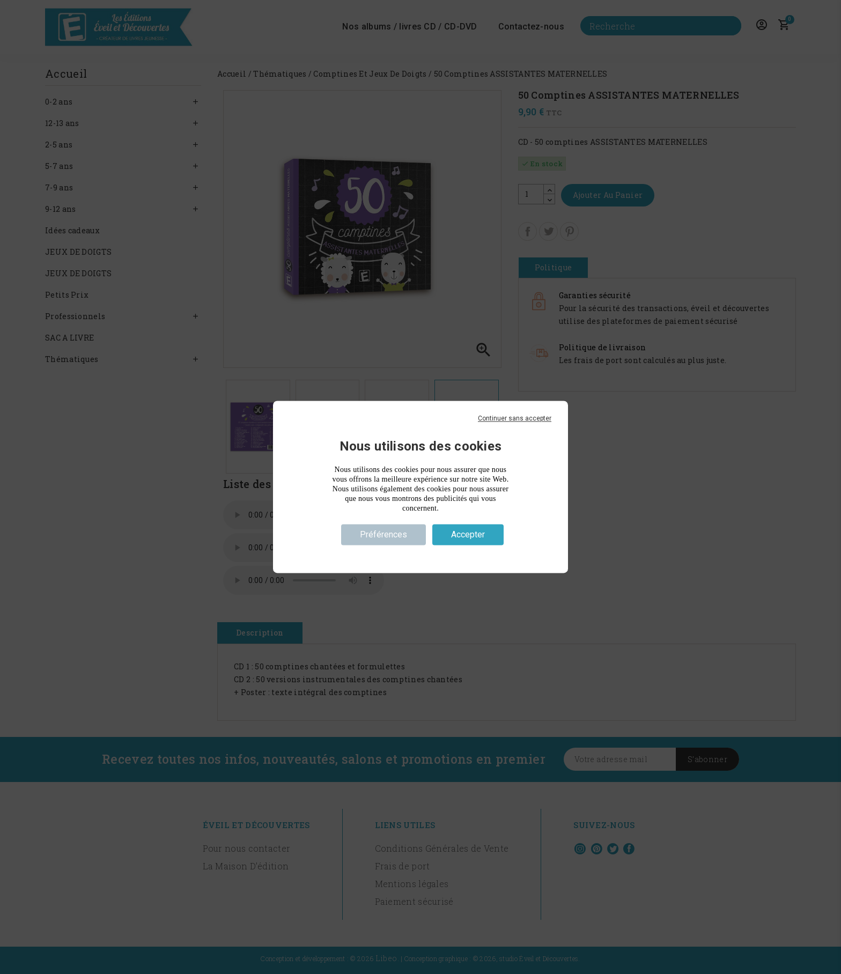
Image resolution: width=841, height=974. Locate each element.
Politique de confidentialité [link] (420, 554)
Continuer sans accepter (514, 418)
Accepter (468, 534)
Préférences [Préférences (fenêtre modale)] (383, 534)
